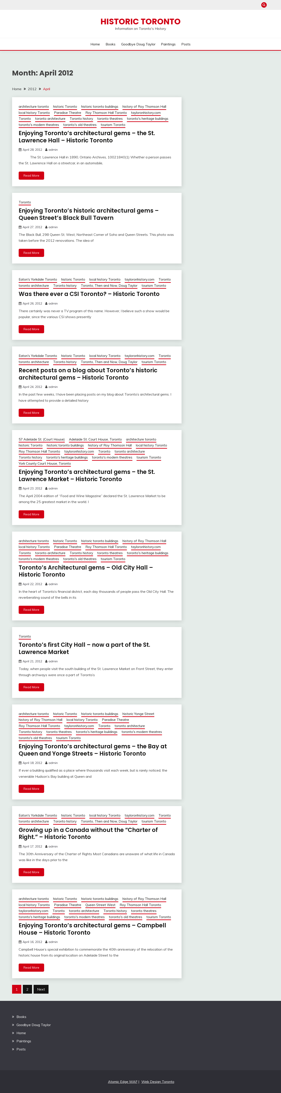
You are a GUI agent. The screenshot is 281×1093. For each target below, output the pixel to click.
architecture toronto (34, 106)
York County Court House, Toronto (45, 463)
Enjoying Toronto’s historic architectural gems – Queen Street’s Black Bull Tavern (89, 214)
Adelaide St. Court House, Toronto (95, 439)
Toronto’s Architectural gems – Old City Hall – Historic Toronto (86, 571)
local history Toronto (34, 113)
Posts (186, 44)
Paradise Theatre (67, 113)
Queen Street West (100, 905)
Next (41, 989)
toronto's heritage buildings (147, 118)
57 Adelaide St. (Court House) (42, 439)
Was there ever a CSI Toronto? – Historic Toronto (89, 294)
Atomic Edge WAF (122, 1081)
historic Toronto (65, 106)
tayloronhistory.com (146, 113)
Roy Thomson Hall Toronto (106, 113)
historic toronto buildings (99, 106)
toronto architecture (50, 118)
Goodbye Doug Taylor (138, 44)
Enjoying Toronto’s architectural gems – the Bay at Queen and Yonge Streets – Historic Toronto (93, 750)
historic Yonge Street (138, 714)
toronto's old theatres (80, 125)
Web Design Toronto (157, 1081)
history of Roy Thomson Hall (144, 106)
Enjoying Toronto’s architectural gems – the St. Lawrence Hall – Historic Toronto (87, 136)
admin (53, 150)
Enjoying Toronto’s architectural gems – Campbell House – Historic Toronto (92, 929)
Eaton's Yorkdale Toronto (38, 279)
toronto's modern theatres (39, 125)
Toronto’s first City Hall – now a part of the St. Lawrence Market (84, 648)
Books (110, 44)
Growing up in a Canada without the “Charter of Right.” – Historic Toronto (88, 833)
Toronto (25, 118)
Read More (31, 175)
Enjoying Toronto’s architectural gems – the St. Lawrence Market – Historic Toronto (87, 475)
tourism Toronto (113, 125)
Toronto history (81, 118)
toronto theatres (110, 118)
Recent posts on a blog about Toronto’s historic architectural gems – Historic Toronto (88, 374)
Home (95, 44)
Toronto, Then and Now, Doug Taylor (109, 285)
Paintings (168, 44)
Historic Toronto (141, 21)
